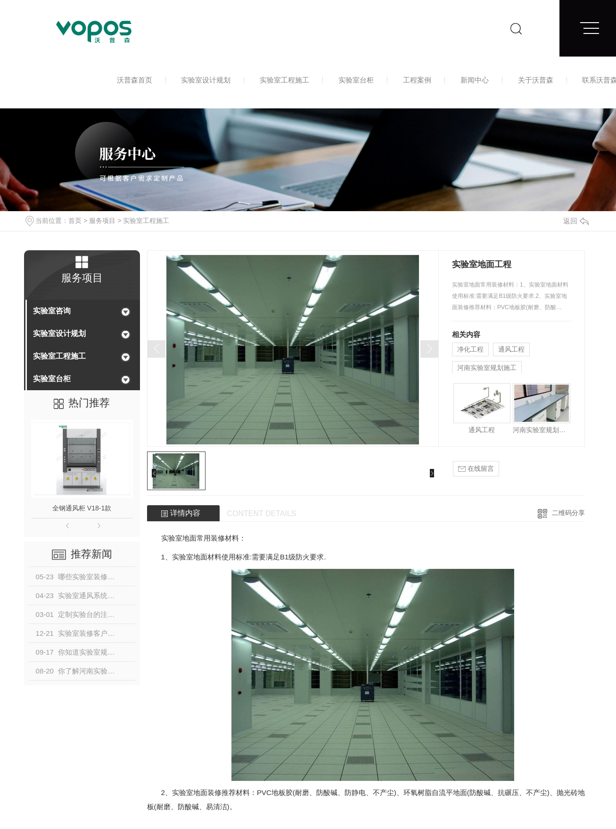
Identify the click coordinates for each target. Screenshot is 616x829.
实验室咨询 (52, 311)
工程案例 (417, 80)
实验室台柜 (356, 80)
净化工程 (470, 349)
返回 (576, 221)
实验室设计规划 (205, 80)
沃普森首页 (134, 80)
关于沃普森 (535, 80)
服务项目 (102, 220)
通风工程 (511, 349)
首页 (75, 220)
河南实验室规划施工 (487, 367)
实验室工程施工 (284, 80)
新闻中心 (474, 80)
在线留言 (476, 469)
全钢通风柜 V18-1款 (81, 508)
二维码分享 (568, 513)
